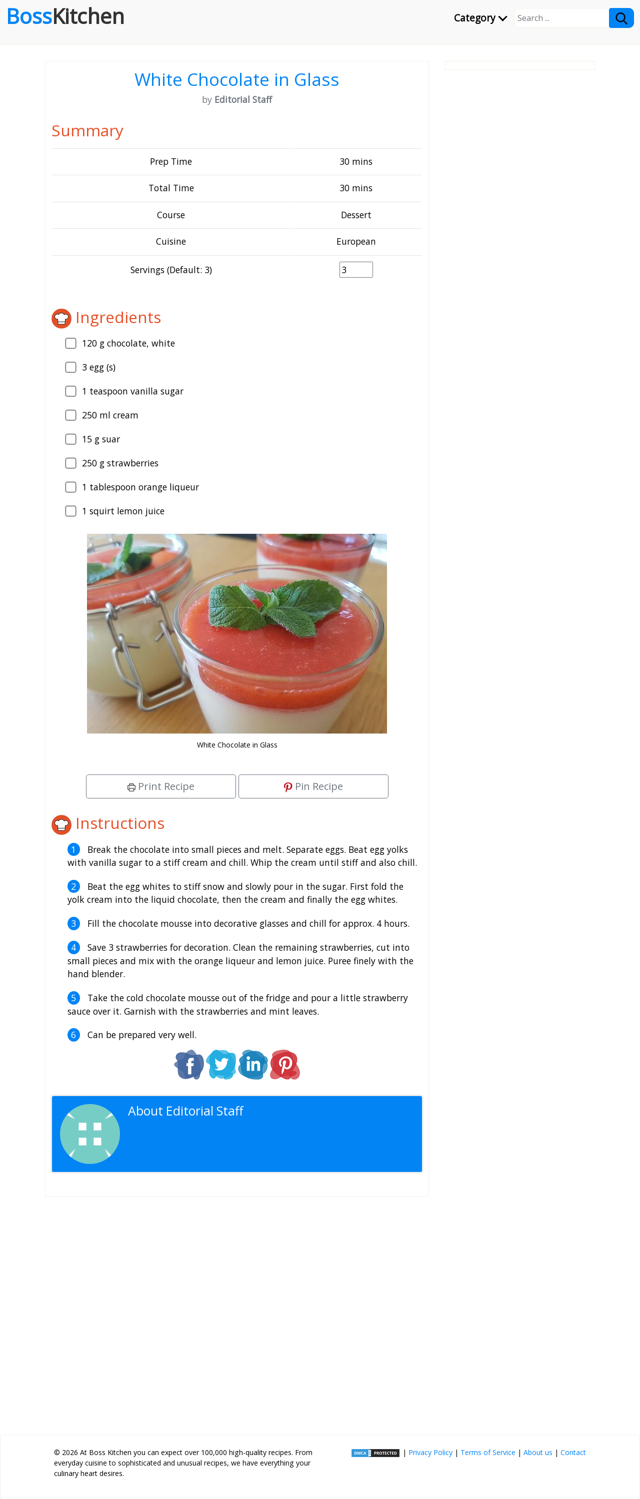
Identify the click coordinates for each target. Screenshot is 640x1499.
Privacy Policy (430, 1452)
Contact (573, 1452)
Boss (65, 16)
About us (538, 1452)
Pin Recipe (313, 786)
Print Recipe (161, 786)
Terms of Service (488, 1452)
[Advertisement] (237, 1312)
